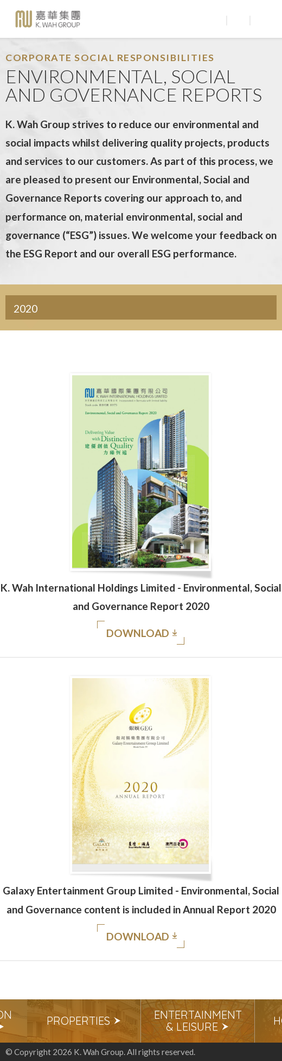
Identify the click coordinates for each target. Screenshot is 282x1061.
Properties (84, 1020)
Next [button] (268, 1021)
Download (141, 633)
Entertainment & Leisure (198, 1020)
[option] (84, 1021)
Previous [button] (13, 1021)
